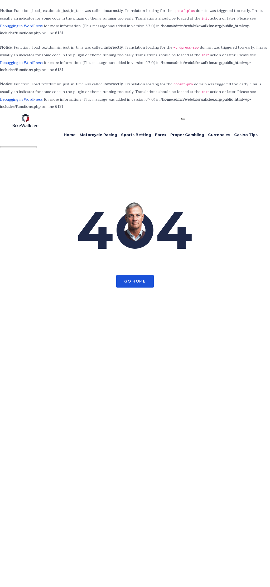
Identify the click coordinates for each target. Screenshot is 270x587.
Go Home (135, 281)
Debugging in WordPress (21, 26)
